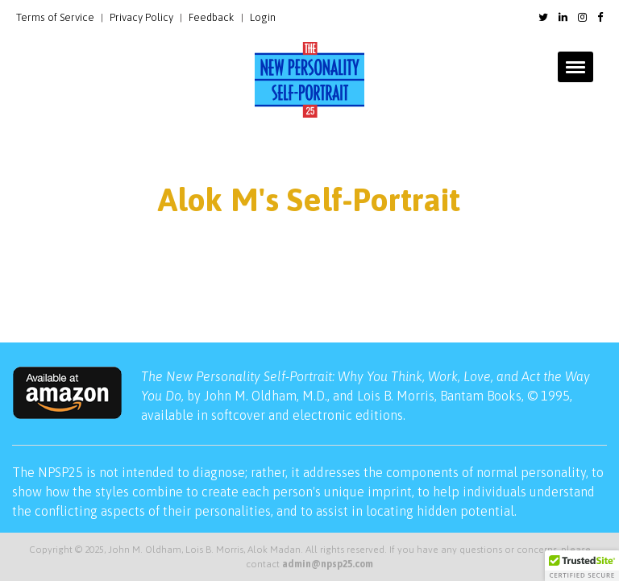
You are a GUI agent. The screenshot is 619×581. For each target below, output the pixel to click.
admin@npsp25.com (327, 564)
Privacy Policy (141, 17)
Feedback (212, 17)
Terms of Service (55, 17)
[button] (582, 565)
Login (263, 17)
